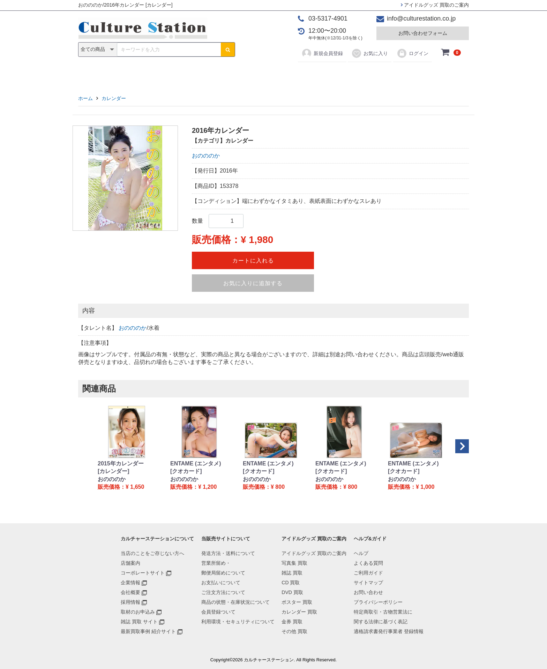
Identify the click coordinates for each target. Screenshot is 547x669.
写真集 (174, 74)
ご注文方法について (223, 592)
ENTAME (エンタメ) (195, 463)
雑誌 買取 (292, 573)
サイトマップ (368, 582)
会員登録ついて (218, 612)
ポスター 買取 (297, 602)
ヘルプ (361, 553)
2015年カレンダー (121, 463)
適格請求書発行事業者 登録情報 (389, 631)
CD (223, 74)
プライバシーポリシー (378, 602)
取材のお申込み (138, 612)
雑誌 (201, 74)
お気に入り (369, 53)
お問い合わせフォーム (422, 33)
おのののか (206, 156)
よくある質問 (368, 563)
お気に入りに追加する (253, 283)
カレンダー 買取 (299, 612)
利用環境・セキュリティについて (238, 621)
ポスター (276, 74)
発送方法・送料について (228, 553)
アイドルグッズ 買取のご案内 (435, 5)
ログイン (412, 53)
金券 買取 (292, 621)
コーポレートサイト (143, 573)
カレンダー (314, 74)
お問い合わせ (368, 592)
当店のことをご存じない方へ (152, 553)
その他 (372, 74)
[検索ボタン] (228, 49)
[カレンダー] (113, 471)
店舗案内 (130, 563)
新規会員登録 (322, 53)
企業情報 (130, 582)
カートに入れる (253, 261)
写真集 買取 (294, 563)
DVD (246, 74)
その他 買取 (294, 631)
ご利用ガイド (368, 573)
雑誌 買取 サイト (139, 621)
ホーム (85, 98)
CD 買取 (291, 582)
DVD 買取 (292, 592)
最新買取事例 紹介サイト (148, 631)
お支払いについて (220, 582)
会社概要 (130, 592)
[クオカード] (186, 471)
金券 (346, 74)
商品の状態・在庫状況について (235, 602)
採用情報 (130, 602)
